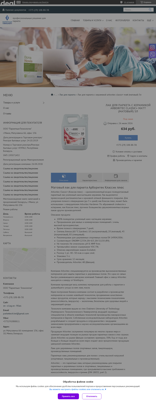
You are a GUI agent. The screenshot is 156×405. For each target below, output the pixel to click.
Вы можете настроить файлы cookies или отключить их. (76, 389)
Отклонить (91, 396)
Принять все (68, 396)
